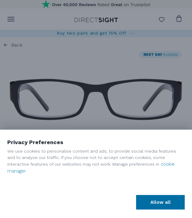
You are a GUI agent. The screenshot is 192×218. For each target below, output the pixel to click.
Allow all (160, 202)
